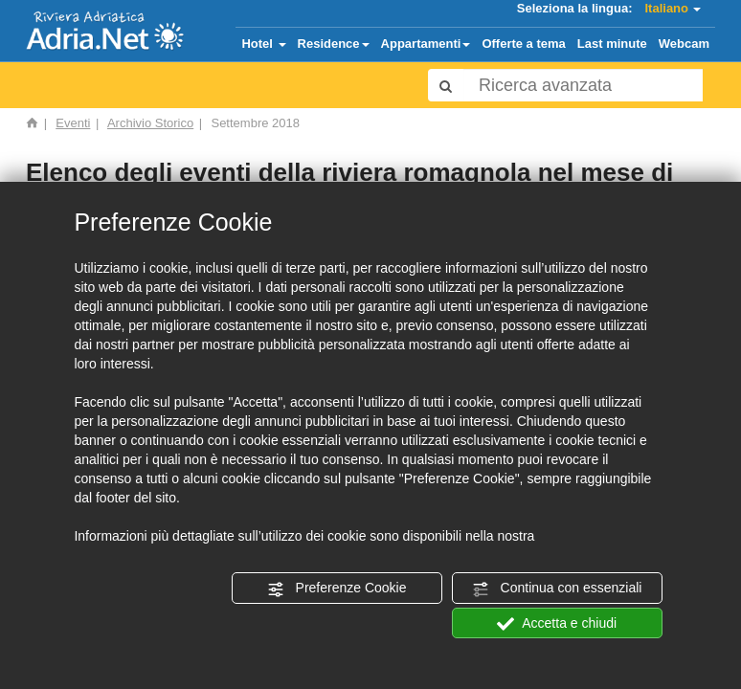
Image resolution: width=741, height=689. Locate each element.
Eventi (73, 123)
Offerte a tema (523, 43)
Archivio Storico (150, 123)
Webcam (684, 43)
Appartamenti (426, 43)
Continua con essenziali (557, 588)
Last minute (612, 43)
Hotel (263, 43)
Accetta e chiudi (557, 624)
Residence (334, 43)
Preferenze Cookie (337, 588)
